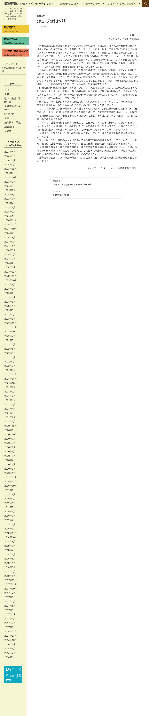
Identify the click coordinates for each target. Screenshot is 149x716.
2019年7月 (10, 498)
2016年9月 (10, 644)
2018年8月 (10, 545)
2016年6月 (10, 657)
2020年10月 (10, 434)
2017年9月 (10, 593)
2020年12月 (10, 426)
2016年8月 (10, 648)
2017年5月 (10, 610)
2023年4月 (10, 306)
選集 (6, 118)
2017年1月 (10, 627)
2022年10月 (10, 331)
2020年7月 (10, 447)
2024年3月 (10, 259)
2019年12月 (10, 477)
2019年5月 (10, 507)
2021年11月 (10, 378)
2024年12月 (10, 220)
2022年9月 (10, 336)
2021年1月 (10, 421)
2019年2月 (10, 520)
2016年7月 (10, 653)
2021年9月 (10, 387)
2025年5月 (10, 198)
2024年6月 (10, 246)
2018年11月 (10, 533)
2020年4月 (10, 460)
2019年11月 (10, 481)
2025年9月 (10, 181)
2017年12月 (10, 580)
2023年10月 (10, 280)
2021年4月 (10, 408)
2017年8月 (10, 597)
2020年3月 (10, 464)
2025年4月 (10, 203)
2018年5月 (10, 558)
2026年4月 (10, 151)
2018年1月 (10, 575)
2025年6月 (10, 194)
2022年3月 (10, 361)
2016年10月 (10, 640)
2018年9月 (10, 541)
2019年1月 (10, 524)
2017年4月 (10, 614)
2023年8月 (10, 288)
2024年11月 (10, 224)
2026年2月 (10, 160)
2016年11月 (10, 635)
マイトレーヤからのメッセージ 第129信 (87, 182)
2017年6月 (10, 605)
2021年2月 (10, 417)
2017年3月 (10, 618)
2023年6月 (10, 297)
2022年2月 (10, 365)
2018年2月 (10, 571)
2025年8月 (10, 186)
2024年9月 (10, 233)
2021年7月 (10, 396)
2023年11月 (10, 276)
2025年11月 (10, 173)
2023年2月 (10, 314)
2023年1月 (10, 318)
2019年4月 (10, 511)
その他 (7, 131)
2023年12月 (10, 271)
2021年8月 (10, 391)
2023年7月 (10, 293)
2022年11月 (10, 327)
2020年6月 (10, 451)
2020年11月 (10, 430)
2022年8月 (10, 340)
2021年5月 (10, 404)
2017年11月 (10, 584)
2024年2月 (10, 263)
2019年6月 (10, 503)
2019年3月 (10, 515)
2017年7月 (10, 601)
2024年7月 (10, 241)
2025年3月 (10, 207)
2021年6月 (10, 400)
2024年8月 (10, 237)
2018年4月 (10, 563)
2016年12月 (10, 631)
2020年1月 (10, 473)
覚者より (41, 15)
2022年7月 (10, 344)
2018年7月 (10, 550)
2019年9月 (10, 490)
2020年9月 (10, 438)
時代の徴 (9, 114)
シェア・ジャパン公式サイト (123, 3)
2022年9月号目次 (87, 193)
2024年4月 (10, 254)
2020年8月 (10, 443)
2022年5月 (10, 353)
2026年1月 (10, 164)
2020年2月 (10, 468)
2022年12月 (10, 323)
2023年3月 (10, 310)
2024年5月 (10, 250)
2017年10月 (10, 588)
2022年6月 (10, 348)
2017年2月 (10, 623)
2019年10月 (10, 485)
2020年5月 (10, 456)
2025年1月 (10, 216)
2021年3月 (10, 413)
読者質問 (9, 126)
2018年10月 (10, 537)
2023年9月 (10, 284)
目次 (6, 90)
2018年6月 (10, 554)
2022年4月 (10, 357)
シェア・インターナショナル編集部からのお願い (13, 68)
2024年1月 (10, 267)
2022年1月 (10, 370)
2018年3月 (10, 567)
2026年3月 (10, 156)
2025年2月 (10, 211)
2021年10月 (10, 383)
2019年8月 (10, 494)
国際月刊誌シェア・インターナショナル (81, 3)
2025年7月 (10, 190)
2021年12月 (10, 374)
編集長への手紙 (12, 122)
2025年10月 (10, 177)
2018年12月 (10, 528)
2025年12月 (10, 168)
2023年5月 (10, 301)
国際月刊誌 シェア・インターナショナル (29, 3)
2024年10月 (10, 228)
